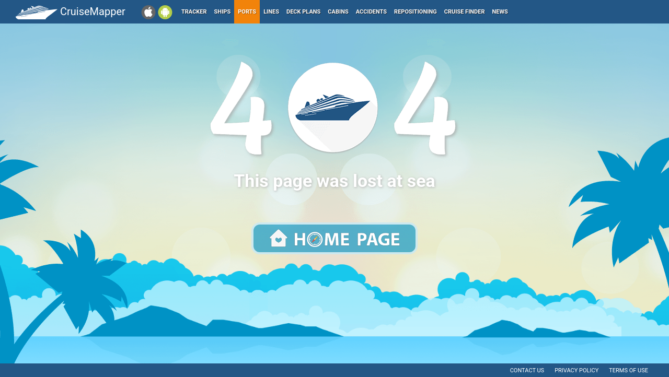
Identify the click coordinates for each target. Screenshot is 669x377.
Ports (247, 11)
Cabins (338, 11)
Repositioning (415, 11)
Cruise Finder (464, 11)
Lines (271, 11)
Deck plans (303, 11)
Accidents (371, 11)
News (500, 11)
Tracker (194, 11)
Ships (222, 11)
